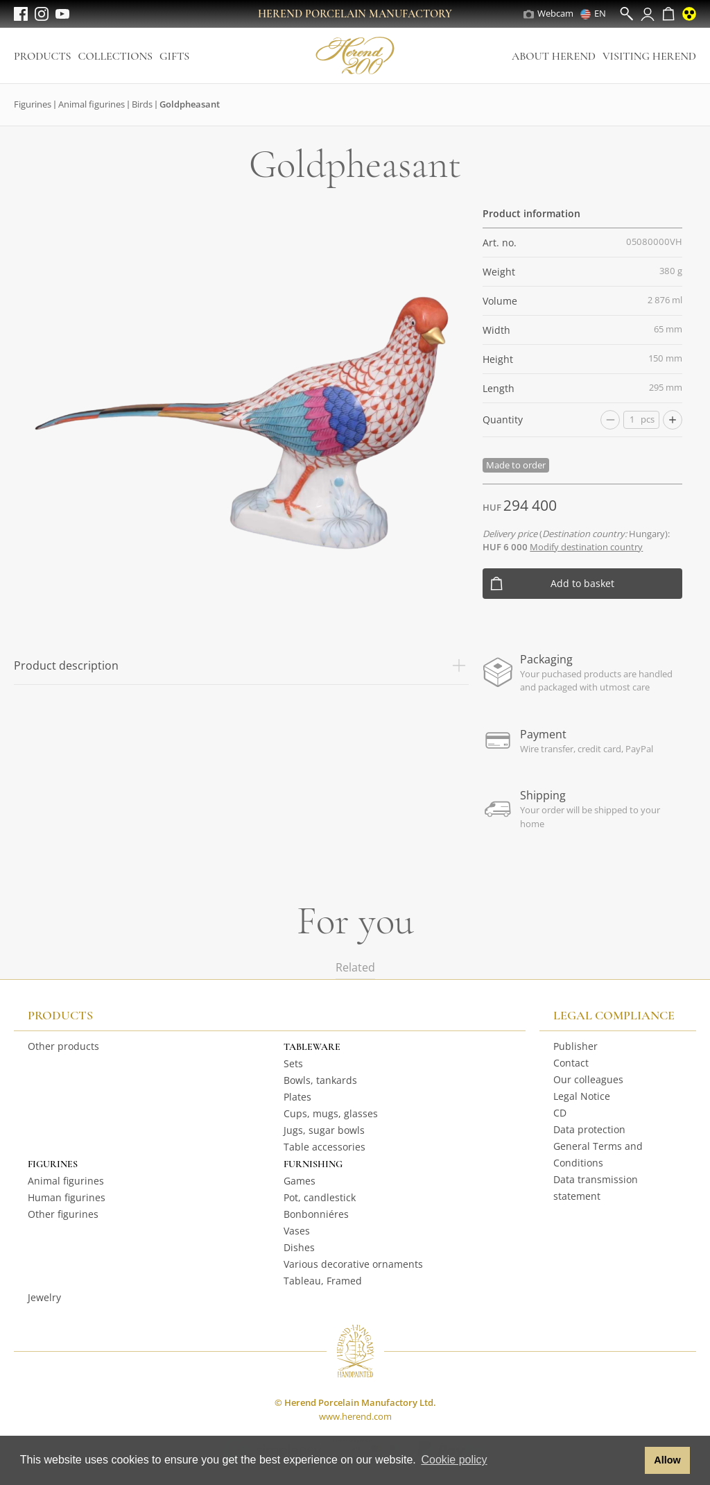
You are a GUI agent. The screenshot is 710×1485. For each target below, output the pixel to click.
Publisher (575, 1046)
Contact (571, 1062)
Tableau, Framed (323, 1280)
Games (299, 1180)
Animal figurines (91, 104)
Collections (115, 56)
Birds (142, 104)
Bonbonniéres (316, 1214)
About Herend (554, 56)
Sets (293, 1063)
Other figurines (63, 1214)
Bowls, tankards (320, 1080)
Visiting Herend (649, 56)
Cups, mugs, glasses (331, 1113)
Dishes (299, 1247)
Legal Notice (581, 1096)
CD (559, 1112)
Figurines (32, 104)
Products (42, 56)
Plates (297, 1096)
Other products (63, 1046)
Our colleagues (588, 1079)
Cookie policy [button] (454, 1460)
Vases (297, 1230)
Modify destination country (586, 547)
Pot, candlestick (320, 1197)
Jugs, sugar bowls (324, 1130)
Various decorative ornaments (353, 1264)
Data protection (589, 1129)
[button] (630, 1460)
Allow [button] (667, 1460)
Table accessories (324, 1146)
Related (355, 967)
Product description (241, 665)
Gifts (174, 56)
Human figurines (66, 1197)
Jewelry (44, 1297)
